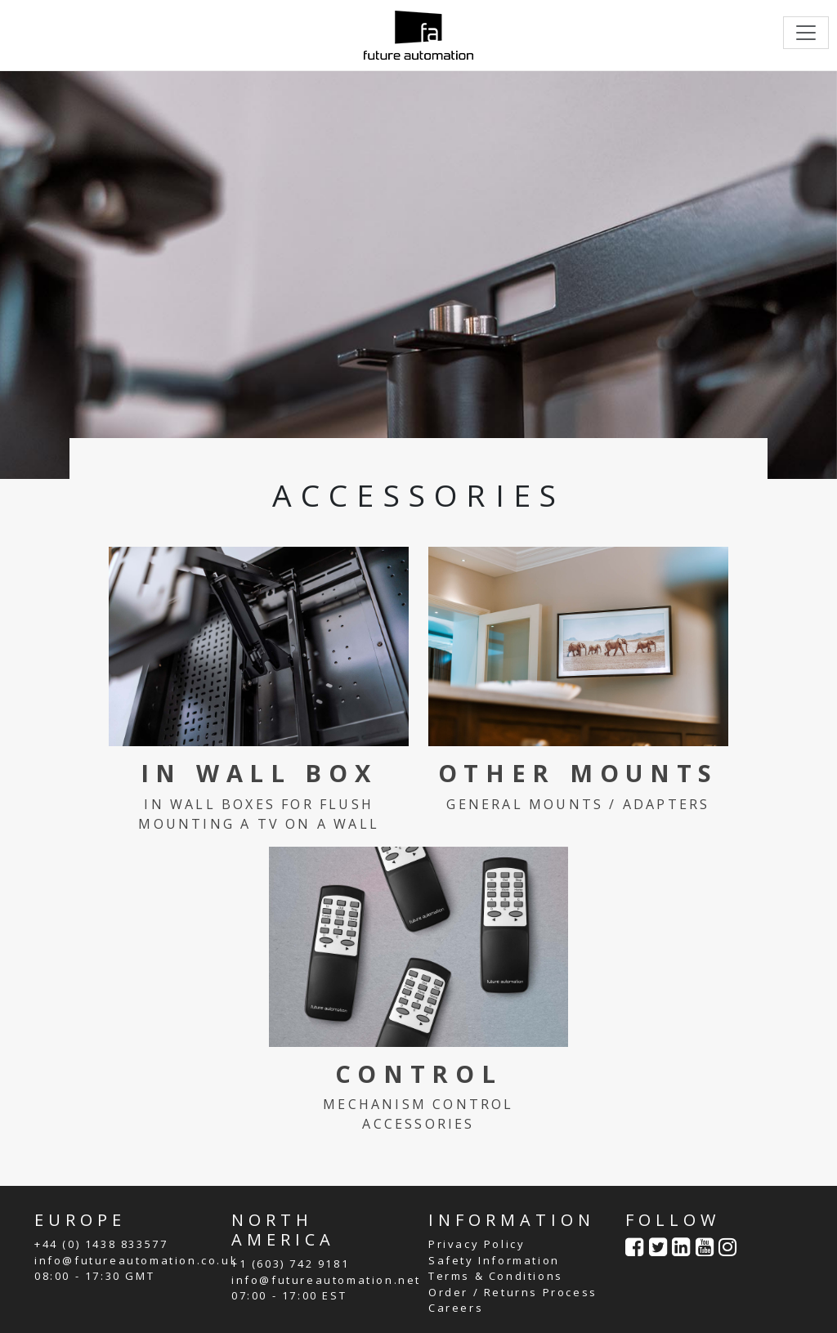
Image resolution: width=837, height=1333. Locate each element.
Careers (455, 1307)
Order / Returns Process (513, 1292)
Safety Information (494, 1260)
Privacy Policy (476, 1244)
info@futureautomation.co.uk (136, 1260)
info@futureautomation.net (326, 1280)
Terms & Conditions (495, 1275)
